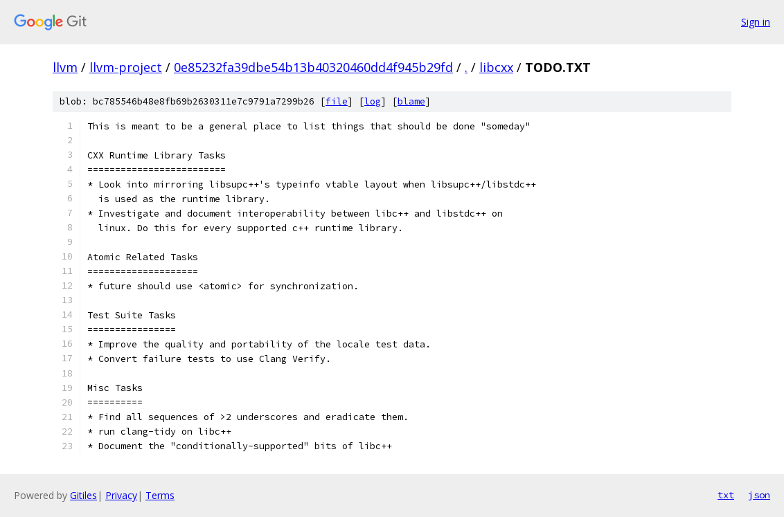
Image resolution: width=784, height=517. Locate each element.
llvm (65, 67)
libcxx (496, 67)
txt (726, 495)
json (759, 495)
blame (411, 101)
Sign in (755, 21)
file (337, 101)
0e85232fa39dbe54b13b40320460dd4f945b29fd (313, 67)
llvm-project (125, 67)
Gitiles (83, 495)
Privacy (121, 495)
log (372, 101)
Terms (160, 495)
